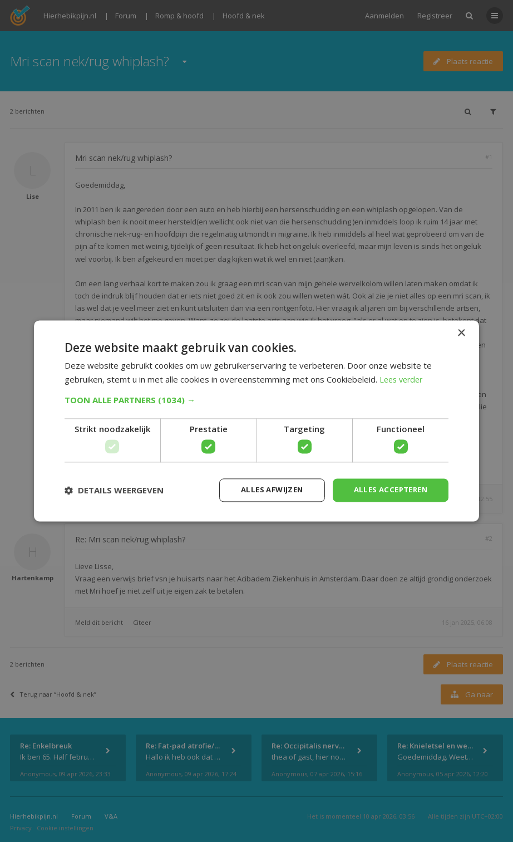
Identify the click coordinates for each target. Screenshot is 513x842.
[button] (256, 399)
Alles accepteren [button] (387, 489)
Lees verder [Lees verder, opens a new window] (403, 378)
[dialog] (256, 421)
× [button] (461, 333)
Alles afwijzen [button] (263, 489)
